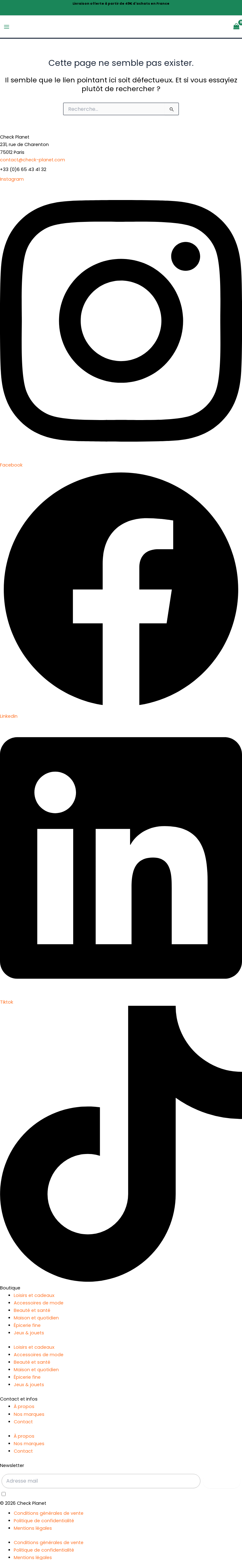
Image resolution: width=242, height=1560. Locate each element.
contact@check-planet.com (32, 160)
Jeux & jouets (29, 1333)
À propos (24, 1407)
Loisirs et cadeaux (34, 1295)
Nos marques (29, 1414)
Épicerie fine (27, 1326)
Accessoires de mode (38, 1303)
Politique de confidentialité (44, 1521)
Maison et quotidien (36, 1318)
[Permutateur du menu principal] (6, 26)
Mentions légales (33, 1528)
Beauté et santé (32, 1311)
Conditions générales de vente (48, 1513)
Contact (23, 1422)
